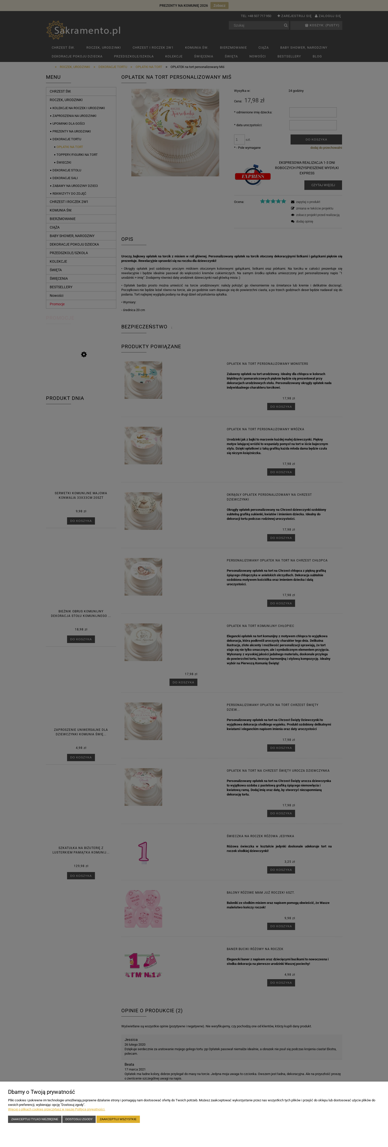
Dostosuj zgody (79, 1119)
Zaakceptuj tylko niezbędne (34, 1119)
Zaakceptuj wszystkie (118, 1119)
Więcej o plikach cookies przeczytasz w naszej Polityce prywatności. (56, 1109)
